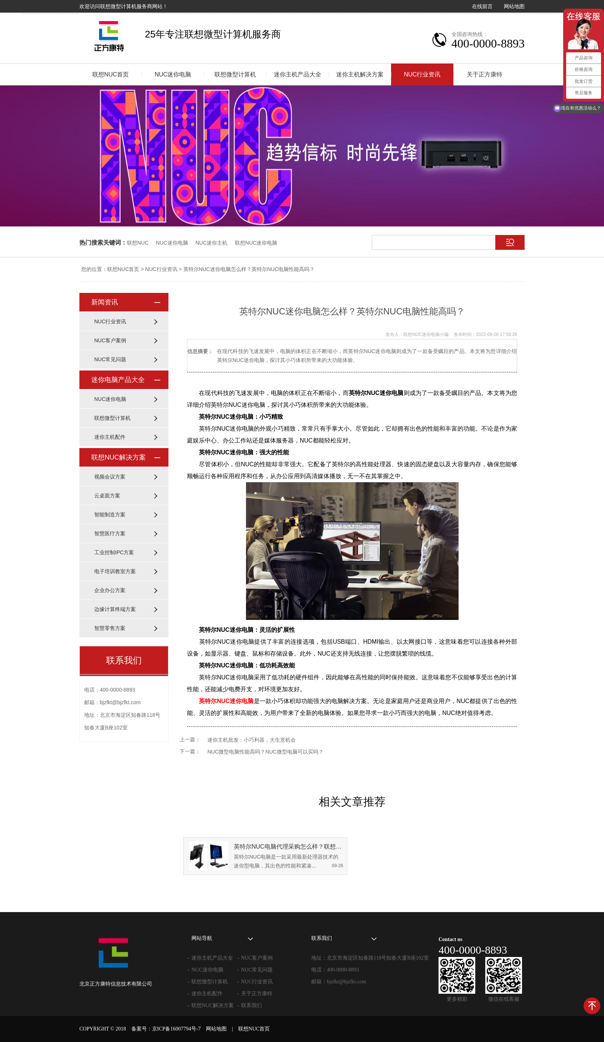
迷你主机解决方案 (360, 74)
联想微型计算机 (235, 74)
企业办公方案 (109, 590)
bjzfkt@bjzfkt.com (346, 981)
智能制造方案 (109, 514)
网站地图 (514, 6)
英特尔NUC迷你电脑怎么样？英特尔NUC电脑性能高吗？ (249, 269)
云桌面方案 (107, 496)
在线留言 (482, 6)
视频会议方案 (109, 477)
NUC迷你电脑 (173, 74)
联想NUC (137, 243)
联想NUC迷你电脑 (256, 243)
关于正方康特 (484, 74)
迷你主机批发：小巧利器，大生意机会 (251, 740)
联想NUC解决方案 (118, 457)
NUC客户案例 (110, 340)
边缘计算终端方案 (115, 609)
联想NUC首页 (110, 74)
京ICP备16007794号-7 (176, 1029)
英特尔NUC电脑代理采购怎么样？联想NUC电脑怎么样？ (288, 846)
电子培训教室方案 (115, 571)
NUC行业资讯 (422, 74)
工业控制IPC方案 (114, 552)
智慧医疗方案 (109, 533)
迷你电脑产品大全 (118, 379)
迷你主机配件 (109, 437)
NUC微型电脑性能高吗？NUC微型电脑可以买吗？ (265, 752)
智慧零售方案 (109, 628)
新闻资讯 (104, 302)
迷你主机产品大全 (297, 74)
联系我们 (251, 1005)
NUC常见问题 (110, 359)
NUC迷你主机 (211, 243)
